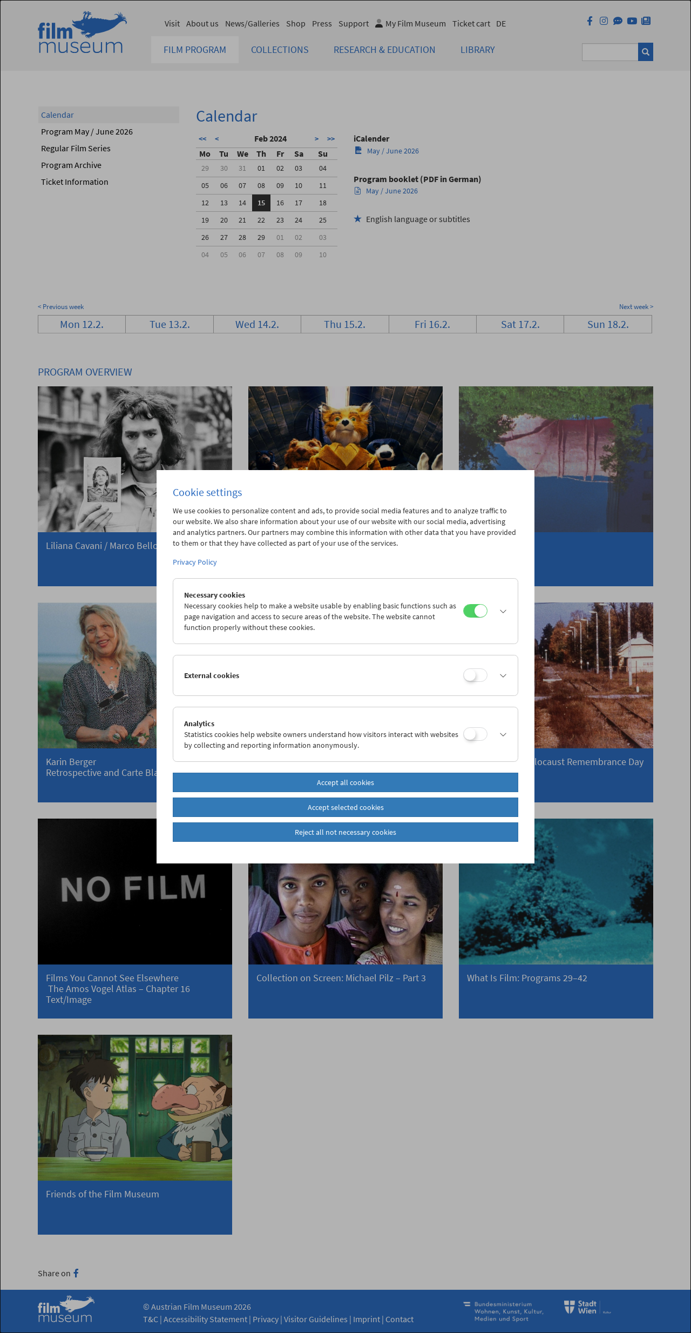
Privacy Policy (195, 562)
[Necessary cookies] (475, 611)
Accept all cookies (345, 782)
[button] (500, 611)
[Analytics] (475, 734)
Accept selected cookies (346, 807)
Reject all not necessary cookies (345, 832)
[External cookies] (475, 675)
